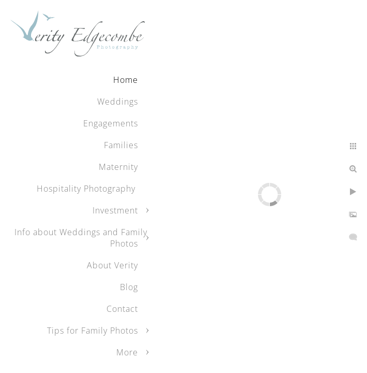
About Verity (112, 265)
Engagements (110, 123)
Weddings (117, 101)
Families (121, 145)
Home (125, 79)
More (127, 352)
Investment (115, 210)
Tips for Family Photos (92, 330)
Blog (129, 287)
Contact (122, 308)
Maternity (118, 167)
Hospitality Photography (87, 188)
